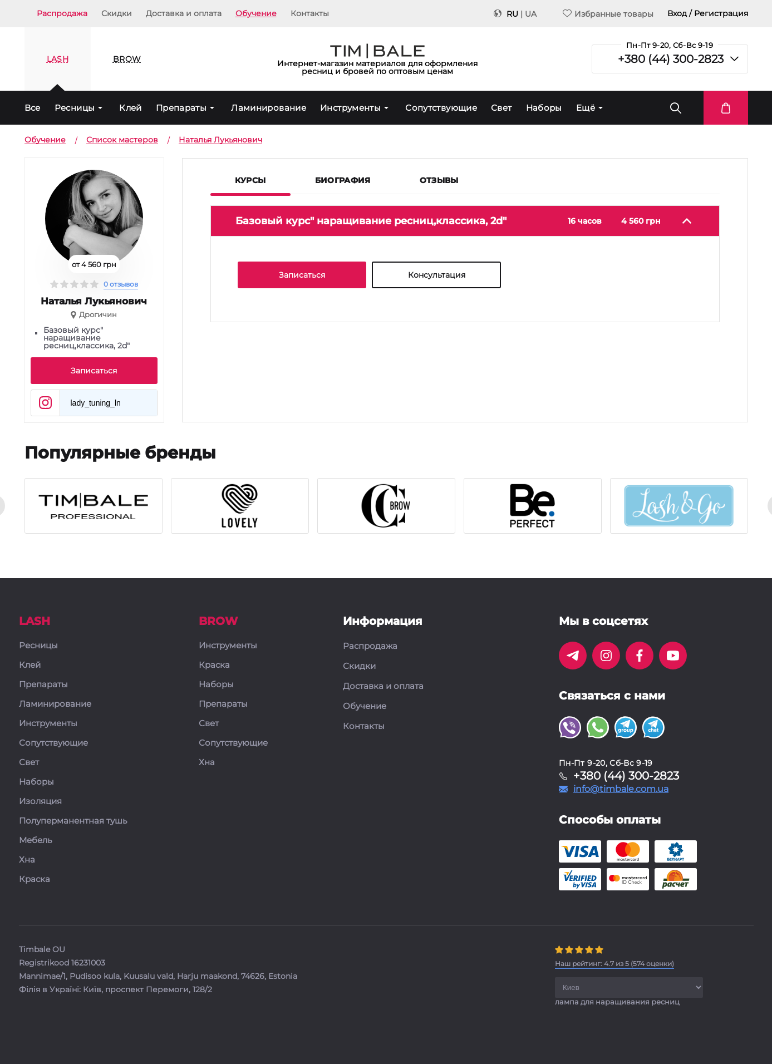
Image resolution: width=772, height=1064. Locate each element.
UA (531, 14)
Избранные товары (608, 13)
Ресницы (75, 107)
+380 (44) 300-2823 (671, 59)
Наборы (544, 107)
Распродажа (62, 13)
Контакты (310, 13)
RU (512, 14)
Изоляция (40, 801)
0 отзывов (121, 284)
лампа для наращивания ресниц (617, 1001)
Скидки (116, 13)
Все (32, 107)
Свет (501, 107)
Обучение (256, 13)
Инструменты (350, 107)
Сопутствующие (441, 107)
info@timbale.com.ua (620, 789)
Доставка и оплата (184, 13)
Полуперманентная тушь (73, 821)
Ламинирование (268, 107)
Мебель (35, 840)
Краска (34, 879)
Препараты (181, 107)
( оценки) (614, 963)
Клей (130, 107)
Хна (27, 860)
